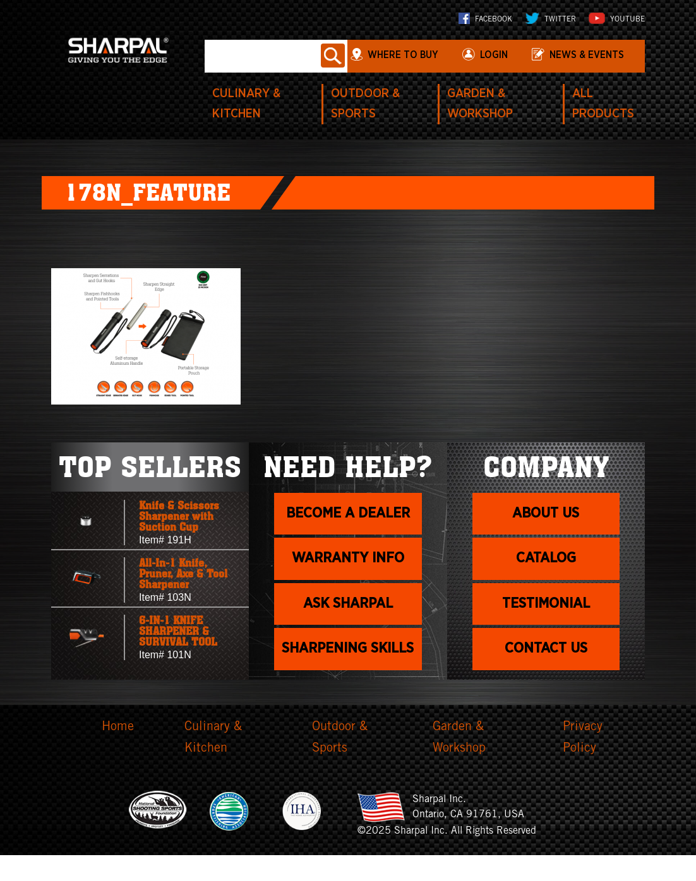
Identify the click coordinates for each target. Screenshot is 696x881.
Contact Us (546, 654)
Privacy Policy (583, 765)
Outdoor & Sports (340, 765)
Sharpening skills (347, 667)
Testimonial (546, 607)
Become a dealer (348, 515)
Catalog (546, 561)
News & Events (587, 55)
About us (546, 515)
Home (118, 754)
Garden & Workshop (459, 765)
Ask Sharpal (348, 607)
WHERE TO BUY (403, 55)
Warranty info (347, 561)
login (493, 55)
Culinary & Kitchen (213, 765)
